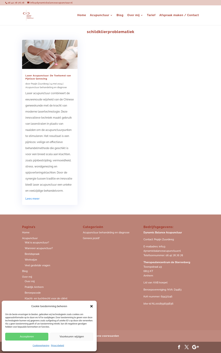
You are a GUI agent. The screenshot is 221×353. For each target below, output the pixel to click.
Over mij (133, 15)
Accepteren (27, 336)
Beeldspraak (32, 254)
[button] (91, 306)
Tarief (151, 15)
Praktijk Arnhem (34, 287)
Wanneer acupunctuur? (39, 248)
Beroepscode (33, 292)
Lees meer (32, 198)
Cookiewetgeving (41, 345)
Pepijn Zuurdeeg (40, 83)
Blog (120, 15)
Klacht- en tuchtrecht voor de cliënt (46, 298)
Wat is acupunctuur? (37, 242)
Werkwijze (31, 259)
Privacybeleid (57, 345)
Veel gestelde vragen (37, 265)
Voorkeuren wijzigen (72, 336)
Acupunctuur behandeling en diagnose (46, 87)
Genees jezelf (91, 238)
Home (81, 15)
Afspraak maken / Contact (179, 15)
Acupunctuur (99, 15)
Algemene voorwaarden (103, 335)
